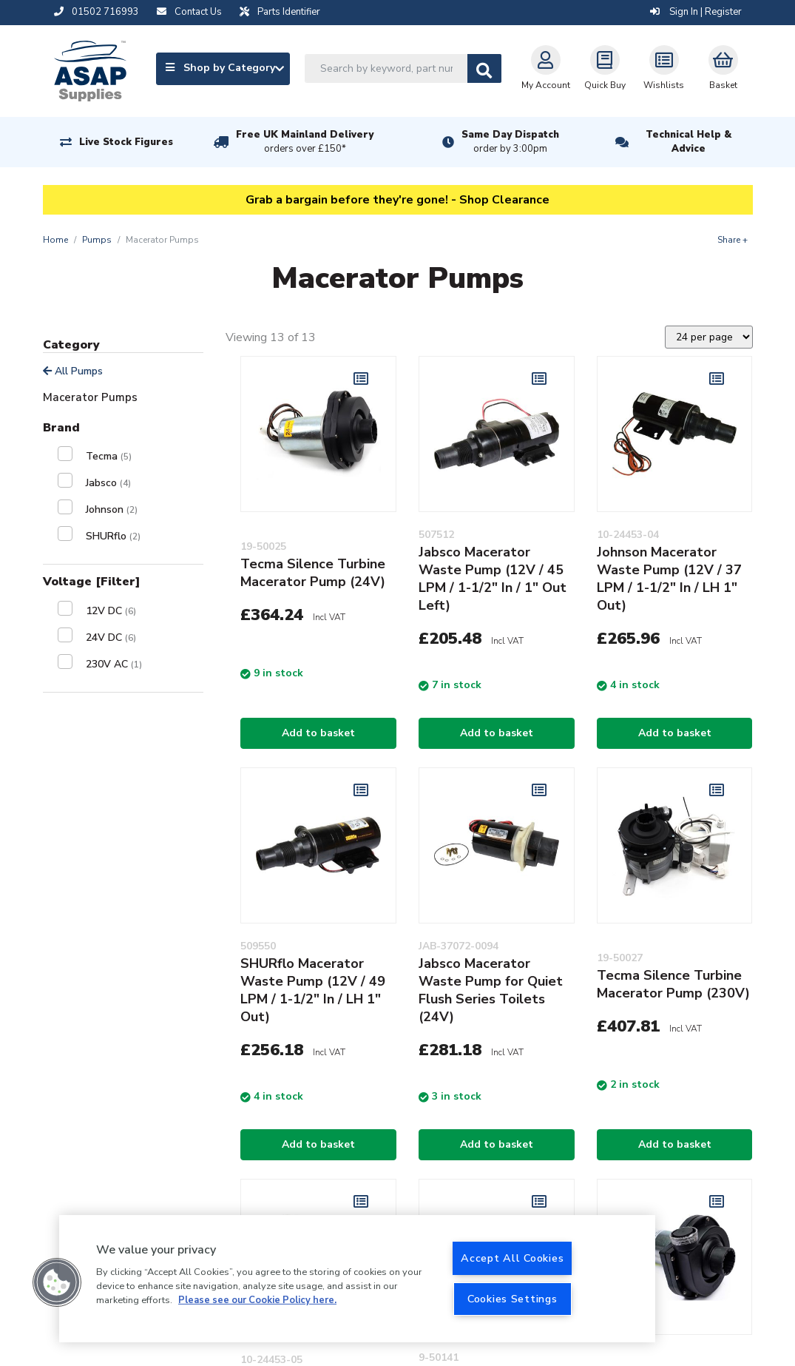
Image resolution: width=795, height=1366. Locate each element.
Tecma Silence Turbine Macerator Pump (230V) (673, 984)
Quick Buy (605, 68)
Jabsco (108, 483)
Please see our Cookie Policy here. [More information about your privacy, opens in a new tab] (257, 1300)
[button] (57, 1282)
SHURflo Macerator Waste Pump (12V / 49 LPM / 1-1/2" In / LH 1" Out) (312, 990)
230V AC (114, 664)
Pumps (97, 240)
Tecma (109, 456)
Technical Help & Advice (688, 141)
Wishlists (663, 68)
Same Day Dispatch (510, 142)
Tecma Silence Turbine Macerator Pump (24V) (312, 573)
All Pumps (73, 371)
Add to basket (318, 733)
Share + (732, 240)
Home (55, 240)
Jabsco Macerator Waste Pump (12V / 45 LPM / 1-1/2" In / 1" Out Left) (492, 578)
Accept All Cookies (512, 1258)
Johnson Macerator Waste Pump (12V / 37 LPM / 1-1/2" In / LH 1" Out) (669, 578)
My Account (545, 68)
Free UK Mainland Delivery (304, 142)
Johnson (112, 509)
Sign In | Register (696, 11)
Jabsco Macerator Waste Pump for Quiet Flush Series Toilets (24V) (491, 990)
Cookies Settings (512, 1298)
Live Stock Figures (126, 142)
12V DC (111, 611)
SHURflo (113, 536)
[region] (357, 1278)
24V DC (111, 637)
